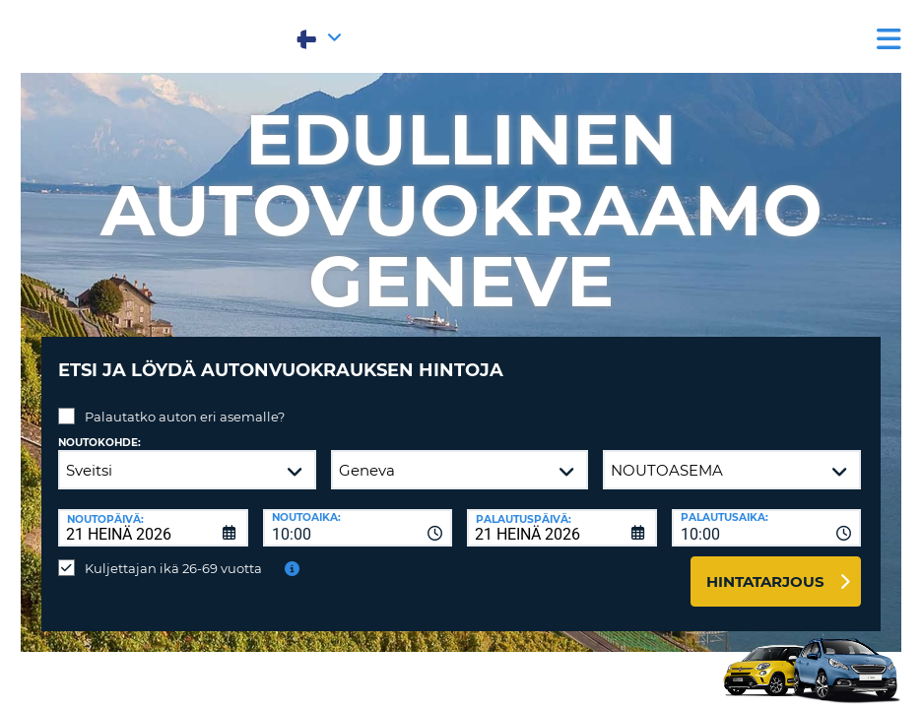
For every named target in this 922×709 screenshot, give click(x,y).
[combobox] (358, 513)
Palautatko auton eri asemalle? (185, 402)
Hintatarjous (765, 566)
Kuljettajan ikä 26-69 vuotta (173, 553)
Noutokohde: (99, 427)
